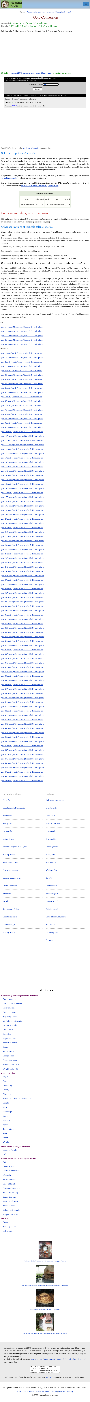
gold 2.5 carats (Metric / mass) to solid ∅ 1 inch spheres (22, 366)
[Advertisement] (45, 50)
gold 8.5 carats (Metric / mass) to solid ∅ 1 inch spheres (22, 419)
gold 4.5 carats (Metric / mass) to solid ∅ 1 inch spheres (22, 384)
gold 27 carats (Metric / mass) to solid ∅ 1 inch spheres (22, 580)
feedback (49, 1379)
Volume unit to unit (11, 1210)
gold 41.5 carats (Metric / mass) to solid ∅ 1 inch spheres (22, 706)
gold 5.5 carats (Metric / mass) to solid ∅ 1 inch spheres (22, 392)
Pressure (6, 1120)
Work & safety (51, 870)
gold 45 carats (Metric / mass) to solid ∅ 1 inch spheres (22, 737)
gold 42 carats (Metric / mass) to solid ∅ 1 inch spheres (22, 711)
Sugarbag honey (10, 1017)
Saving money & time (11, 909)
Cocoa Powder (9, 1166)
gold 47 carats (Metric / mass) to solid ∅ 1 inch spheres (22, 754)
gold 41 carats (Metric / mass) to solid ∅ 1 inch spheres (22, 702)
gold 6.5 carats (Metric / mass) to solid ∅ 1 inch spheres (22, 401)
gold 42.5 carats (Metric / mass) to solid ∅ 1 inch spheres (22, 715)
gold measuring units (31, 148)
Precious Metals (10, 1150)
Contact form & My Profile (56, 917)
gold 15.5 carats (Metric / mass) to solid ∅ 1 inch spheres (22, 480)
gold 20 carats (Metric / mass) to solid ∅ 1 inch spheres (22, 519)
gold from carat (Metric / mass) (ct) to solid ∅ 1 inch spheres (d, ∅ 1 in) (58, 1359)
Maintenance (51, 862)
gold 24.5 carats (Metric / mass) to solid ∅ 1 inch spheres (22, 558)
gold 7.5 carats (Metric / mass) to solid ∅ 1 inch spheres (22, 410)
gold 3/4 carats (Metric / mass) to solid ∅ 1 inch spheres (22, 344)
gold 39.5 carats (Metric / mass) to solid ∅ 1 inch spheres (22, 689)
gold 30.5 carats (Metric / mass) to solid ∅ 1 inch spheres (22, 611)
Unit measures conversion (55, 800)
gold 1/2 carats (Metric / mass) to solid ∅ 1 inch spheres (22, 336)
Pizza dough (50, 831)
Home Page (7, 800)
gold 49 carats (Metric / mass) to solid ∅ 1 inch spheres (22, 772)
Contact (54, 1393)
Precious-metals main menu (36, 12)
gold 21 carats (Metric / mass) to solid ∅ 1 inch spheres (22, 528)
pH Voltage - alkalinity (13, 1021)
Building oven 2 (9, 932)
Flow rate (7, 1094)
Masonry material (10, 1227)
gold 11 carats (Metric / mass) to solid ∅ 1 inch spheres (22, 440)
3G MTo (49, 878)
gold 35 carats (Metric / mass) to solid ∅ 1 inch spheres (22, 650)
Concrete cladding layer (12, 878)
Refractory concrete (10, 862)
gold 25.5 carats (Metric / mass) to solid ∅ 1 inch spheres (22, 567)
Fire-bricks (7, 893)
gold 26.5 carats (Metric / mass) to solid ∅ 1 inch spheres (22, 576)
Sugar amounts (9, 1038)
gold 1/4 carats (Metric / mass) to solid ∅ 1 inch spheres (22, 327)
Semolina (7, 1034)
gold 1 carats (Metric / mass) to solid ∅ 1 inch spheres (21, 353)
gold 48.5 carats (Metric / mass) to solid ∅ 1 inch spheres (22, 768)
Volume (6, 1138)
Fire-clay (6, 901)
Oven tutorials (51, 808)
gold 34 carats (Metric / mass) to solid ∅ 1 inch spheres (22, 641)
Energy (6, 1090)
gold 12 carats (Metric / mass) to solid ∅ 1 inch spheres (22, 449)
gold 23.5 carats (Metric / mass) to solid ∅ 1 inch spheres (22, 549)
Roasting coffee (52, 847)
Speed (5, 1125)
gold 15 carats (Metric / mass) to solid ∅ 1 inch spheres (22, 475)
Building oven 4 (52, 909)
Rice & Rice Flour (11, 1025)
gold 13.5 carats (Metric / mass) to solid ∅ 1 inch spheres (22, 462)
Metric (6, 1107)
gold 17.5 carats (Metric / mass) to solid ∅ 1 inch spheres (22, 497)
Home (11, 4)
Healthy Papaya (52, 893)
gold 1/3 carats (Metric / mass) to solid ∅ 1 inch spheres (22, 331)
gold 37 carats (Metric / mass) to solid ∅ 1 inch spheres (22, 667)
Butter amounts (9, 999)
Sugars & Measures (11, 1188)
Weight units (8, 1069)
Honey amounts (9, 1012)
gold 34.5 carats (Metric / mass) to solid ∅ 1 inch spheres (22, 645)
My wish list (50, 925)
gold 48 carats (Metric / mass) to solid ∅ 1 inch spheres (22, 763)
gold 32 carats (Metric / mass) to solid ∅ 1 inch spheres (22, 624)
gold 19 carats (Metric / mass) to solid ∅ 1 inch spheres (22, 510)
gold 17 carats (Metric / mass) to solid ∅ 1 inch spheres (22, 493)
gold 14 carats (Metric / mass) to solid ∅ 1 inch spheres (22, 467)
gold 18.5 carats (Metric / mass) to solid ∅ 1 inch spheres (22, 506)
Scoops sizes (8, 1056)
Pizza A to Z (50, 816)
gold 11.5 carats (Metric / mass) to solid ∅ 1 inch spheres (22, 445)
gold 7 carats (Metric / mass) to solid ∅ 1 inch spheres (21, 405)
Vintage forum (8, 839)
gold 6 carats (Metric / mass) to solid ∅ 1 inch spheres (21, 397)
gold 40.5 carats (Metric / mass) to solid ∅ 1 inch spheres (22, 698)
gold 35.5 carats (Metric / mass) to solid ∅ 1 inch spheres (22, 654)
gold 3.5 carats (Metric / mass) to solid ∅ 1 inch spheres (22, 375)
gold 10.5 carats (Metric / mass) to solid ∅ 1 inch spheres (22, 436)
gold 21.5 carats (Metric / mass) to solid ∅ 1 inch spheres (22, 532)
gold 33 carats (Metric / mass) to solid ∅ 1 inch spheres (22, 632)
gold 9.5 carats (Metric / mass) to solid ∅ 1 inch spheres (22, 427)
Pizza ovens (7, 816)
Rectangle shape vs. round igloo (15, 847)
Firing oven (50, 855)
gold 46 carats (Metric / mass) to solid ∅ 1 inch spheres (22, 746)
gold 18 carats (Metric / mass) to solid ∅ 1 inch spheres (22, 501)
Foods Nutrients (10, 1060)
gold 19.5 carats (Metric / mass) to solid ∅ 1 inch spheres (22, 515)
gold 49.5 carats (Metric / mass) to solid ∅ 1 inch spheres (22, 776)
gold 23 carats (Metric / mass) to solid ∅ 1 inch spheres (22, 545)
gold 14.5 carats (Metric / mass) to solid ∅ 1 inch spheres (22, 471)
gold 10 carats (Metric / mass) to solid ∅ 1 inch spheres (22, 432)
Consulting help (52, 932)
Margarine (7, 1175)
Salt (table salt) (9, 1184)
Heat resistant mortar (10, 870)
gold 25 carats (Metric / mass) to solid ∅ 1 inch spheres (22, 563)
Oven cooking (51, 839)
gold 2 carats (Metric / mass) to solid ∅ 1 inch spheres (21, 362)
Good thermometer (10, 917)
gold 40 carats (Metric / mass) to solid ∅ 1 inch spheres (22, 693)
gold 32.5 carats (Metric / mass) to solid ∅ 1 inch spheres (22, 628)
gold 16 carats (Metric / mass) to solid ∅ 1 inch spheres (22, 484)
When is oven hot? (53, 823)
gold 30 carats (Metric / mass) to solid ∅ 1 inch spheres (22, 606)
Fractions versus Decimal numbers (18, 1098)
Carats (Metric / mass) (63, 12)
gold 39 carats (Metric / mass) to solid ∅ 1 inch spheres (22, 685)
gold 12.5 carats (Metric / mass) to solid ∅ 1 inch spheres (22, 453)
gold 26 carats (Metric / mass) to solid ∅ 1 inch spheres (22, 571)
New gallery (7, 823)
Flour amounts (9, 1008)
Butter (5, 1162)
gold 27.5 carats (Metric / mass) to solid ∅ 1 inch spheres (22, 584)
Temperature (8, 1051)
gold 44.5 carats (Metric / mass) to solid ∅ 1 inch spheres (22, 733)
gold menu (50, 12)
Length (6, 1103)
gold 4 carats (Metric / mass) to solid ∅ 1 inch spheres (21, 379)
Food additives (51, 886)
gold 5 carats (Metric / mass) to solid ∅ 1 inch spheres (21, 388)
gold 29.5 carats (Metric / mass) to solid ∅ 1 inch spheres (22, 602)
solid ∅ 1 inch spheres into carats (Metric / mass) (39, 186)
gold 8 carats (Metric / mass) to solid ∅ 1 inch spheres (21, 414)
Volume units (8, 1065)
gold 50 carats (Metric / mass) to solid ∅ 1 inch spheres (22, 781)
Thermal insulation (10, 886)
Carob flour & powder (12, 1003)
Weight (6, 1142)
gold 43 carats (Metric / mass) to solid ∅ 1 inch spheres (22, 720)
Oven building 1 (9, 925)
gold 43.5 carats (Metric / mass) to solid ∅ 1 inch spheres (22, 724)
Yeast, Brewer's (9, 1197)
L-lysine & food (52, 901)
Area (5, 1081)
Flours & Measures (11, 1171)
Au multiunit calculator (10, 178)
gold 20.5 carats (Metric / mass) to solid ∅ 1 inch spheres (22, 523)
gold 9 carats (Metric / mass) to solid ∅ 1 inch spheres (21, 423)
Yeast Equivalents (10, 1043)
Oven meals (7, 831)
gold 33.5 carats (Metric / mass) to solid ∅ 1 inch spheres (22, 637)
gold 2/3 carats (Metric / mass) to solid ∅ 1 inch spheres (22, 340)
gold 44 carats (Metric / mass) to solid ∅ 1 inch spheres (22, 728)
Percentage (7, 1112)
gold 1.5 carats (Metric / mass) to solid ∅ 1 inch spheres (22, 358)
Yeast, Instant (9, 1206)
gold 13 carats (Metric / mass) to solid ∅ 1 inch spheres (22, 458)
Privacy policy (22, 1393)
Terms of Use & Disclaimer (39, 1393)
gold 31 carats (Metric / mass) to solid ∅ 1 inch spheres (22, 615)
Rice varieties (9, 1179)
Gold (5, 1154)
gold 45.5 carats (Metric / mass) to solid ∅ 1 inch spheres (22, 741)
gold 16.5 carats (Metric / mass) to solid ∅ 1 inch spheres (22, 488)
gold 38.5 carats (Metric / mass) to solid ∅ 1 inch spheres (22, 680)
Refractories (8, 1231)
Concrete (7, 1222)
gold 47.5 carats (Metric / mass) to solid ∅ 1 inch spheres (22, 759)
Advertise (61, 1393)
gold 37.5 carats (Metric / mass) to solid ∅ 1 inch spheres (22, 672)
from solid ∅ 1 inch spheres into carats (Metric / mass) (31, 73)
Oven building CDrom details (14, 808)
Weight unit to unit (11, 1214)
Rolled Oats (8, 1030)
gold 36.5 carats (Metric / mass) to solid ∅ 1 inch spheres (22, 663)
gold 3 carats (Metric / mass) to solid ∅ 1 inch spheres (21, 371)
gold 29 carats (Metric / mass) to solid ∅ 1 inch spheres (22, 597)
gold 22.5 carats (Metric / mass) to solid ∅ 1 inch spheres (22, 541)
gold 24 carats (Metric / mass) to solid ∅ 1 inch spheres (22, 554)
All (17, 1065)
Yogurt (6, 1047)
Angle (5, 1077)
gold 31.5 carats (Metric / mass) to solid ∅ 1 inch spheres (22, 619)
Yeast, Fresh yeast (11, 1201)
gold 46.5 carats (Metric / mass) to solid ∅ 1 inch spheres (22, 750)
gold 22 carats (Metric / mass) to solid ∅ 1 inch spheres (22, 536)
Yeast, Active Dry (10, 1193)
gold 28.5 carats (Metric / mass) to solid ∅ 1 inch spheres (22, 593)
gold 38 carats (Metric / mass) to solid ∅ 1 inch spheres (22, 676)
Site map (49, 940)
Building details (9, 855)
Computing (7, 1085)
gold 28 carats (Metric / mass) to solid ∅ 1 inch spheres (22, 589)
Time (5, 1133)
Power (5, 1116)
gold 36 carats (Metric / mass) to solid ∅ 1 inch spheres (22, 658)
